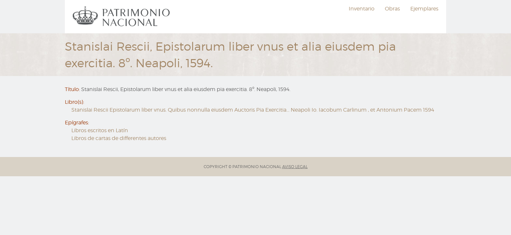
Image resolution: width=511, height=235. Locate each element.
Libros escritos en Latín (99, 130)
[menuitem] (122, 17)
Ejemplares (424, 9)
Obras (392, 9)
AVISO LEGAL (295, 166)
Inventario (361, 9)
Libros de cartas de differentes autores (118, 138)
